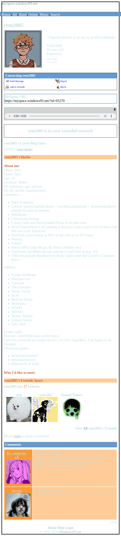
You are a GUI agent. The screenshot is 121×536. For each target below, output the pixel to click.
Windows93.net (70, 532)
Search (55, 14)
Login (14, 8)
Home (6, 14)
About (52, 528)
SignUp (5, 8)
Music (44, 14)
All (15, 14)
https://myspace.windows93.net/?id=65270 (35, 101)
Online (33, 14)
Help (60, 528)
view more (24, 149)
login (17, 436)
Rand (22, 14)
